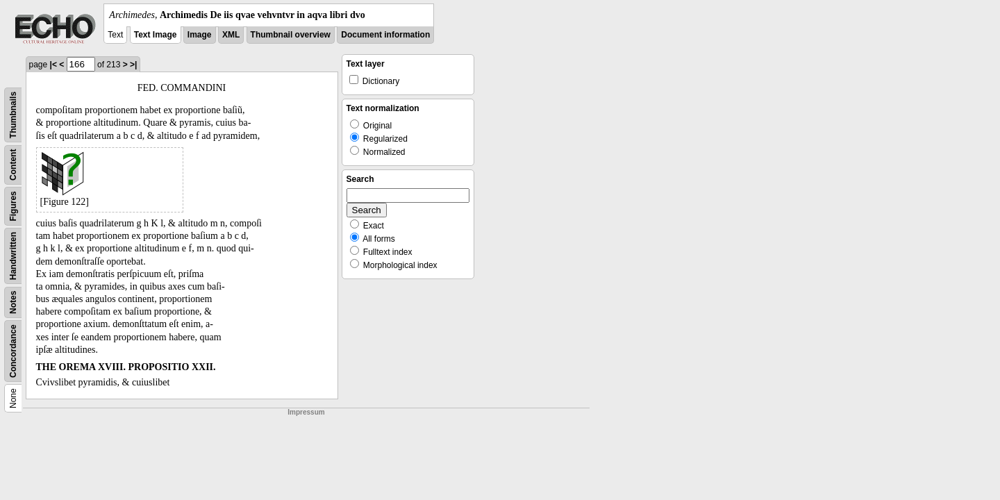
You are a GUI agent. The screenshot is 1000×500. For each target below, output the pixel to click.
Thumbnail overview (291, 35)
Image (200, 35)
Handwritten (13, 256)
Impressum (306, 412)
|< (53, 64)
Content (13, 165)
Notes (13, 302)
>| (133, 64)
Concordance (13, 351)
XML (231, 35)
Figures (13, 206)
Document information (385, 35)
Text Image (155, 35)
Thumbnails (13, 115)
